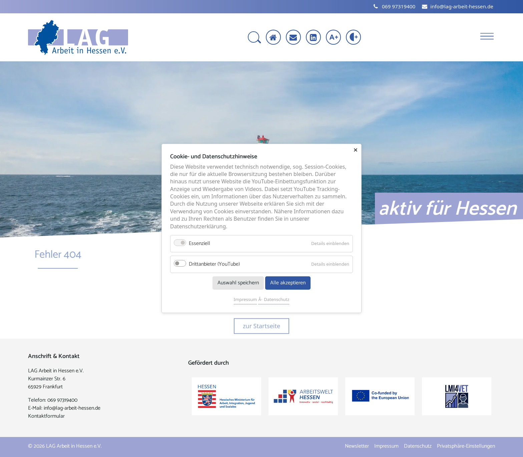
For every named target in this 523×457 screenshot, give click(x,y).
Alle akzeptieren (288, 283)
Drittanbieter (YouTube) (214, 264)
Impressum (245, 300)
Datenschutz (276, 300)
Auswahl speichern (238, 283)
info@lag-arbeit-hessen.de (72, 408)
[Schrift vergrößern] (334, 37)
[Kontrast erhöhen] (354, 37)
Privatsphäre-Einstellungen (466, 446)
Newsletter (357, 446)
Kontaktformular (46, 416)
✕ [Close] (355, 150)
